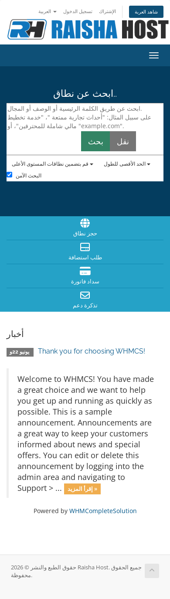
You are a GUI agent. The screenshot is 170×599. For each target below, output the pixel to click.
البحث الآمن (24, 175)
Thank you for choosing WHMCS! (91, 351)
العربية (47, 11)
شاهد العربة (146, 11)
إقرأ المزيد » (82, 489)
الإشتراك (107, 11)
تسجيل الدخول (77, 11)
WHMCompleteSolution (103, 511)
